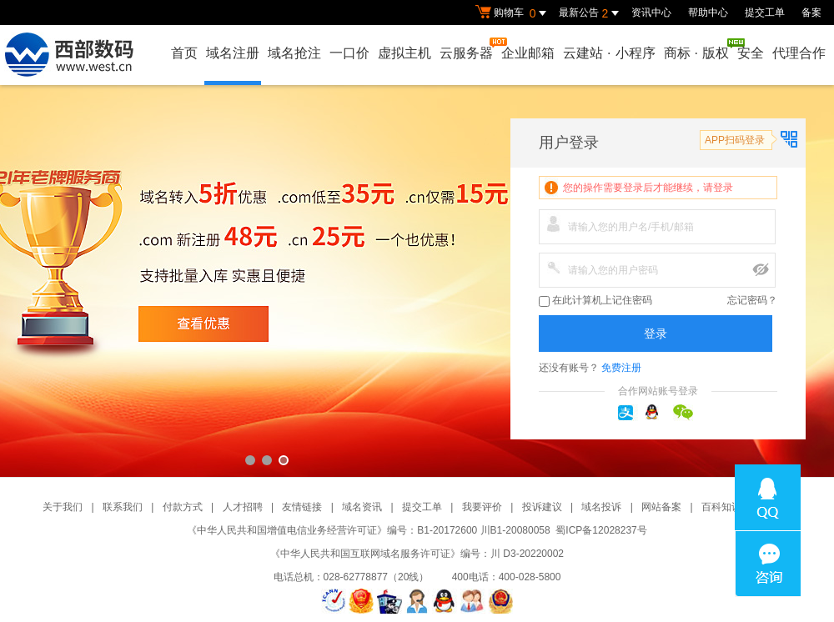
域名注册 (232, 53)
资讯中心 (651, 12)
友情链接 (302, 507)
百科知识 (721, 507)
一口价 (349, 53)
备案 (811, 12)
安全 (750, 53)
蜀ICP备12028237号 (600, 530)
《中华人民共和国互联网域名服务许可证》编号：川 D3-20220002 (417, 553)
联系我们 (123, 507)
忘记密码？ (752, 300)
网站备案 (661, 507)
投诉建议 (542, 507)
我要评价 (482, 507)
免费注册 (621, 368)
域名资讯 (362, 507)
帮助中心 (708, 12)
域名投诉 (601, 507)
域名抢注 (294, 53)
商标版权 (697, 49)
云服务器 (467, 49)
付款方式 (183, 507)
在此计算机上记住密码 (595, 300)
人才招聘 (243, 507)
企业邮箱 (528, 53)
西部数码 (417, 281)
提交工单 (765, 12)
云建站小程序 (609, 53)
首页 (184, 53)
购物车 (512, 13)
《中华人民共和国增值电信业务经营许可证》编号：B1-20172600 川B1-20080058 (368, 530)
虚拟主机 (404, 53)
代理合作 (799, 53)
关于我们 (63, 507)
